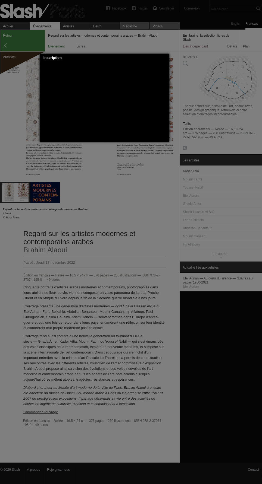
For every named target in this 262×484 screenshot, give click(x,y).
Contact (253, 470)
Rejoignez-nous (58, 470)
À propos (33, 470)
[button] (165, 58)
